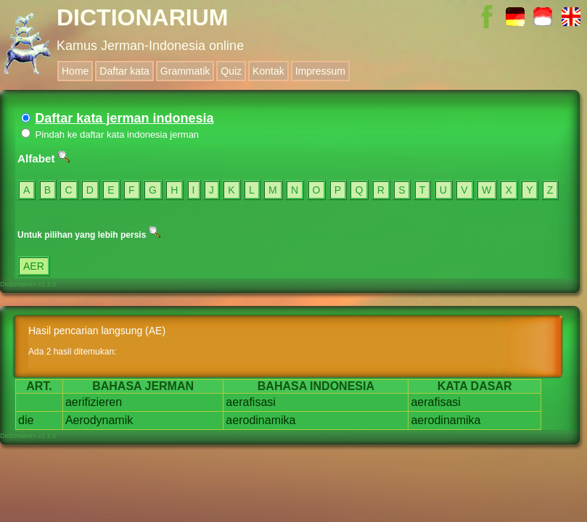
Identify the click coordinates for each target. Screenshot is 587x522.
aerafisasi (250, 402)
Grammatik (185, 71)
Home (75, 71)
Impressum (320, 71)
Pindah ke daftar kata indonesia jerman (110, 134)
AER (33, 266)
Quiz (231, 71)
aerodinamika (260, 420)
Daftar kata (124, 71)
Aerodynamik (99, 420)
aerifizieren (93, 402)
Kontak (268, 71)
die (25, 420)
